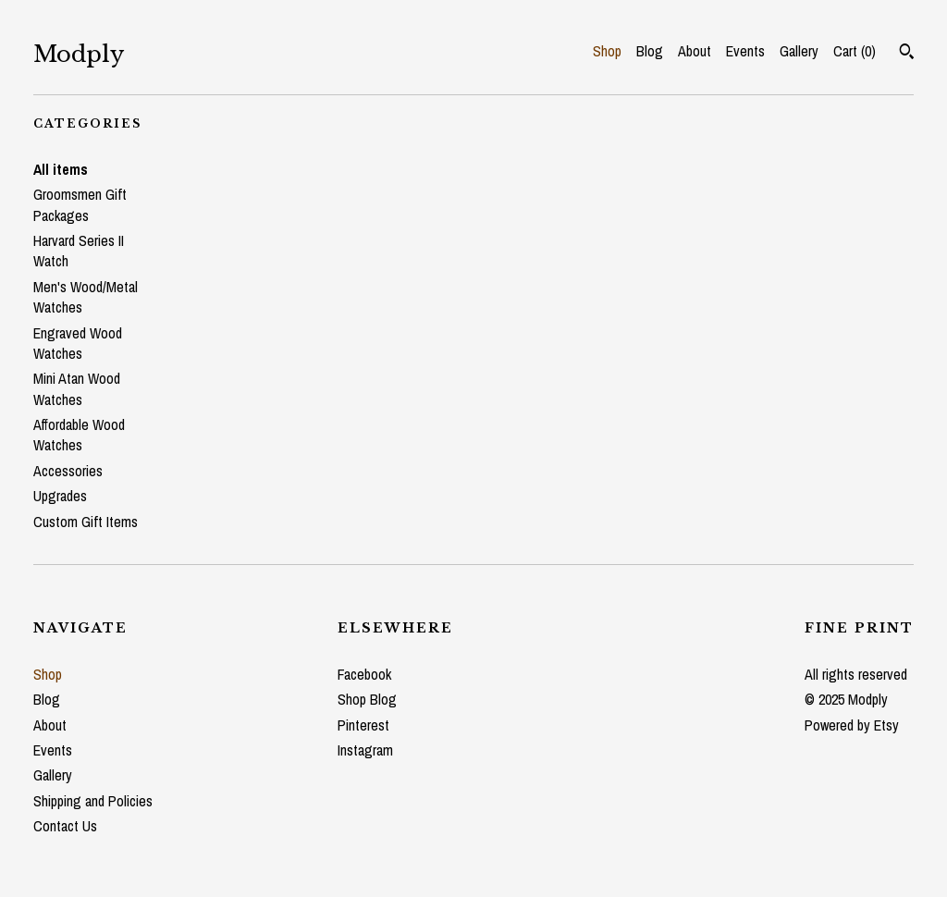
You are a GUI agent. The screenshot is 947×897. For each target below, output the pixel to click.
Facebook (364, 674)
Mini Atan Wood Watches (76, 388)
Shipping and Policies (93, 801)
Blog (649, 51)
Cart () (854, 51)
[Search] (907, 53)
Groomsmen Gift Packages (80, 204)
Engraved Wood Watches (77, 343)
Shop (607, 51)
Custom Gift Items (85, 521)
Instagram (365, 750)
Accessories (68, 471)
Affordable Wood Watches (79, 434)
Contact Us (65, 826)
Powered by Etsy (852, 725)
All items (60, 169)
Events (745, 51)
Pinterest (363, 725)
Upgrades (60, 495)
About (694, 51)
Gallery (799, 51)
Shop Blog (367, 699)
